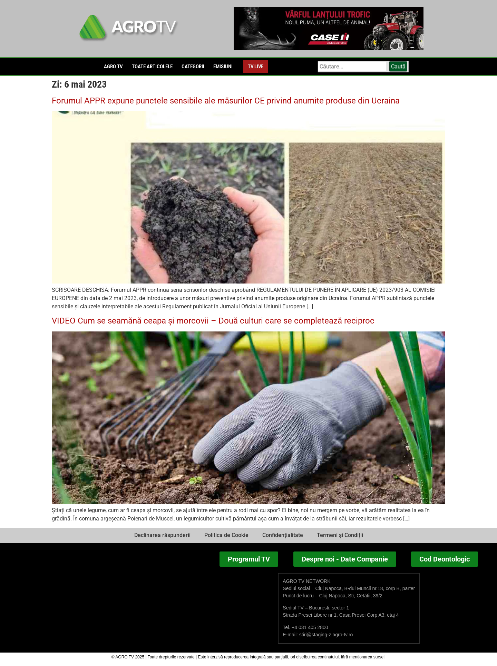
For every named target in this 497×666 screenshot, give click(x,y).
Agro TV (113, 66)
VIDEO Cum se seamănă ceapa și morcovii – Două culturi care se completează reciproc (213, 321)
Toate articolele (152, 66)
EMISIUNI (223, 66)
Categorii (193, 66)
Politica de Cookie (226, 535)
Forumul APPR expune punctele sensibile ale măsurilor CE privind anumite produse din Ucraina (226, 101)
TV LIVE (255, 66)
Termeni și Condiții (340, 535)
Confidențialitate (282, 535)
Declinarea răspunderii (162, 535)
